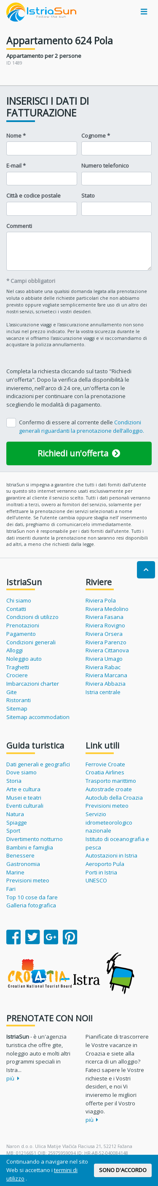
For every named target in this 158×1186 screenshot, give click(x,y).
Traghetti (17, 667)
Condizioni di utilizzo (32, 617)
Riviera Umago (104, 658)
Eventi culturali (24, 805)
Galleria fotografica (31, 905)
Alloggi (14, 650)
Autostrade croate (109, 789)
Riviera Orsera (104, 634)
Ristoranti (18, 700)
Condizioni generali (31, 642)
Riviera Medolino (107, 609)
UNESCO (96, 880)
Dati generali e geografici (38, 764)
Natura (15, 814)
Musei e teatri (23, 797)
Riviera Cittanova (107, 650)
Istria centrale (103, 692)
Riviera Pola (101, 600)
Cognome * (95, 135)
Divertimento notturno (34, 839)
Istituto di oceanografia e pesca (117, 843)
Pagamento (21, 634)
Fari (11, 889)
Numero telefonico (105, 165)
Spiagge (16, 822)
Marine (15, 872)
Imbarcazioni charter (32, 683)
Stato (88, 195)
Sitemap (16, 708)
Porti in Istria (101, 872)
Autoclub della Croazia (114, 797)
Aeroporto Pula (105, 864)
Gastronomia (23, 864)
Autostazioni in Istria (111, 855)
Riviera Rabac (103, 667)
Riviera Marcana (106, 675)
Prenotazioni (22, 625)
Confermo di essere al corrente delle (81, 426)
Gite (11, 692)
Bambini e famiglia (29, 847)
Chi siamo (18, 600)
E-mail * (16, 165)
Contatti (16, 609)
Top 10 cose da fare (32, 897)
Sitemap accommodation (38, 717)
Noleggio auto (24, 658)
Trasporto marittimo (111, 780)
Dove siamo (21, 772)
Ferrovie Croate (105, 764)
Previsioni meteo (27, 880)
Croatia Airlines (105, 772)
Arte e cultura (23, 789)
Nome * (16, 135)
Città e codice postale (33, 195)
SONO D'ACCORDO (123, 1170)
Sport (13, 830)
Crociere (17, 675)
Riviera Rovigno (105, 625)
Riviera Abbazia (106, 683)
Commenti (19, 226)
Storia (13, 780)
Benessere (20, 855)
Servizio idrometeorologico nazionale (109, 822)
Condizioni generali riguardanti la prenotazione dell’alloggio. (81, 426)
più (12, 1078)
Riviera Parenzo (106, 642)
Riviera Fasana (104, 617)
